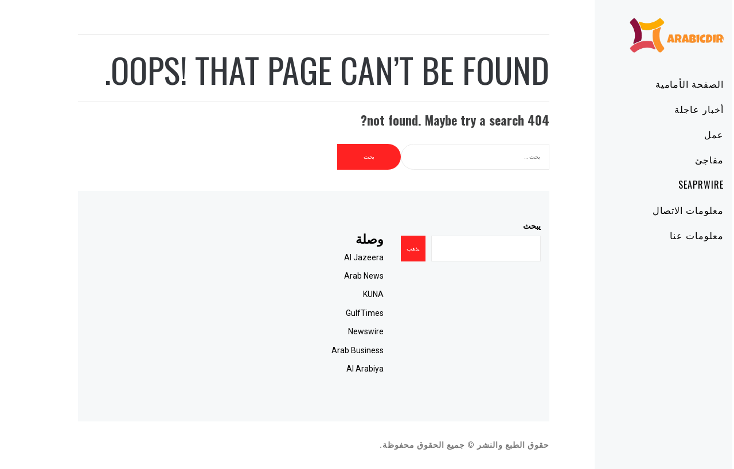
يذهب (380, 248)
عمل (681, 134)
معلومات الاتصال (655, 210)
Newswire (333, 331)
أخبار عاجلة (666, 109)
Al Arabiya (332, 368)
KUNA (340, 294)
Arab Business (325, 350)
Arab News (331, 275)
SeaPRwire (668, 184)
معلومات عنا (664, 235)
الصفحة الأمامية (657, 84)
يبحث (499, 225)
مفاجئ (676, 159)
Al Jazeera (331, 257)
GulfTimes (332, 313)
